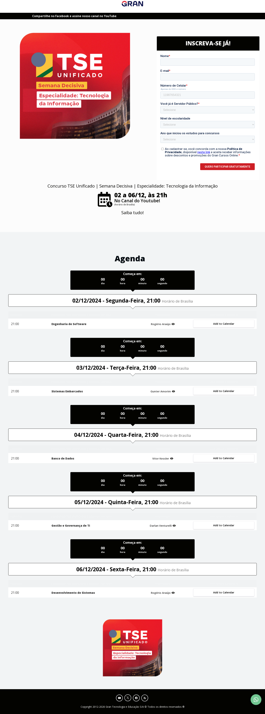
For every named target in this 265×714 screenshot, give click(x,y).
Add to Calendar (223, 323)
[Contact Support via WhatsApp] (256, 699)
